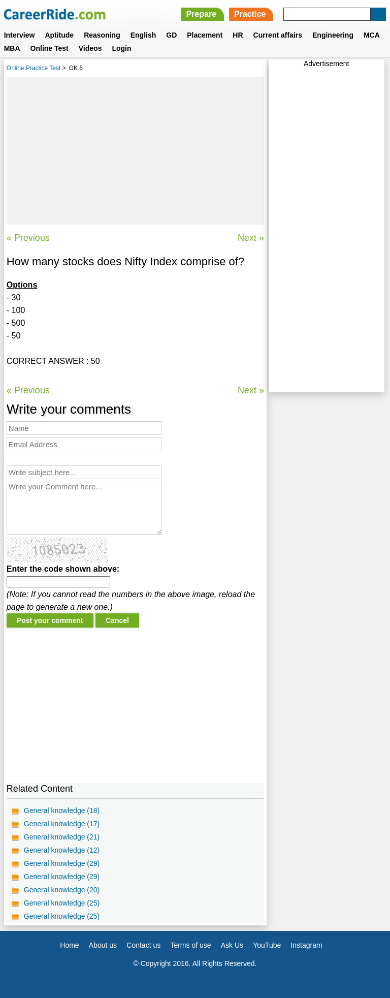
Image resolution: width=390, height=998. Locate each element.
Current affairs (277, 35)
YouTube (267, 945)
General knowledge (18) (62, 810)
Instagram (306, 945)
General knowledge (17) (62, 824)
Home (69, 945)
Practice (250, 14)
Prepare (201, 14)
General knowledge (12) (62, 850)
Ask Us (232, 945)
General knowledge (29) (62, 863)
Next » (251, 238)
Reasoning (102, 35)
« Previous (28, 238)
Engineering (332, 35)
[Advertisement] (135, 151)
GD (171, 35)
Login (121, 48)
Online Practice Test (34, 68)
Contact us (143, 945)
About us (103, 945)
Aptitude (59, 35)
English (143, 35)
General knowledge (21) (62, 837)
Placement (204, 35)
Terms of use (190, 945)
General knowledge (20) (62, 890)
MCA (372, 35)
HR (238, 35)
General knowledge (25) (62, 903)
